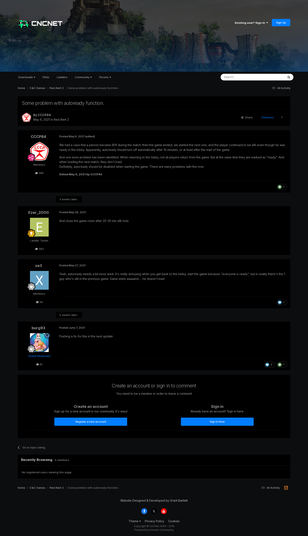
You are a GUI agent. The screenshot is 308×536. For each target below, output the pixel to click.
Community (83, 77)
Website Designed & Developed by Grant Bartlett (154, 500)
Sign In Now (217, 421)
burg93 (38, 328)
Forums (105, 77)
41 (39, 364)
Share (247, 117)
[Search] (242, 77)
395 (39, 173)
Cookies (174, 521)
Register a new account (91, 421)
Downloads (26, 77)
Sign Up (281, 22)
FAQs (46, 77)
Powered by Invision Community (154, 529)
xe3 (38, 265)
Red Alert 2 (61, 119)
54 (39, 302)
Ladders (62, 77)
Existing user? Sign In (251, 22)
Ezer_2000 (38, 212)
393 (39, 248)
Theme (135, 521)
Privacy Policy (154, 521)
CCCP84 (44, 115)
